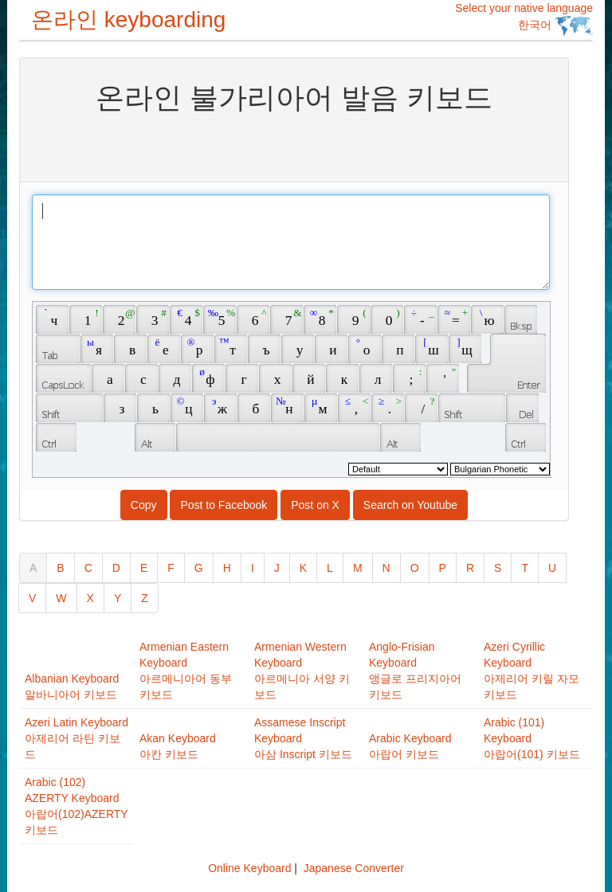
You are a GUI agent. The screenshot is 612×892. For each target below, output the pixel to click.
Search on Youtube (410, 505)
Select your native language (524, 19)
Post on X (315, 505)
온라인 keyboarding (128, 19)
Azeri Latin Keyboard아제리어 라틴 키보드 (76, 738)
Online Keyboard (249, 868)
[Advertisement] (294, 146)
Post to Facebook (223, 505)
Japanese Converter (354, 868)
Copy (144, 505)
